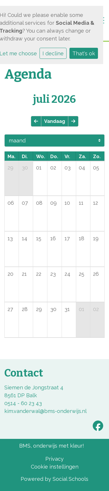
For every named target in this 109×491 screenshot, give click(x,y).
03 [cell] (68, 168)
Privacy (54, 459)
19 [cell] (96, 238)
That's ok (83, 53)
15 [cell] (38, 238)
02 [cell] (53, 168)
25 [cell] (81, 274)
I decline (53, 53)
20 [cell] (10, 274)
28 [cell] (25, 309)
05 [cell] (96, 168)
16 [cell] (53, 238)
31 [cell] (67, 309)
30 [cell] (25, 168)
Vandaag (54, 121)
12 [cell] (95, 203)
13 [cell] (10, 238)
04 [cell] (82, 168)
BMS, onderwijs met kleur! (51, 446)
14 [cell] (24, 238)
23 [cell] (53, 274)
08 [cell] (39, 203)
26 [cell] (96, 274)
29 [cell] (10, 168)
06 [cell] (11, 203)
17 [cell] (67, 238)
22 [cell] (38, 274)
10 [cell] (67, 203)
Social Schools (70, 479)
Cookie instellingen (54, 467)
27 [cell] (10, 309)
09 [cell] (53, 203)
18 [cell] (81, 238)
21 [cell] (24, 274)
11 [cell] (81, 203)
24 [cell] (67, 274)
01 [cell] (39, 168)
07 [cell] (25, 203)
